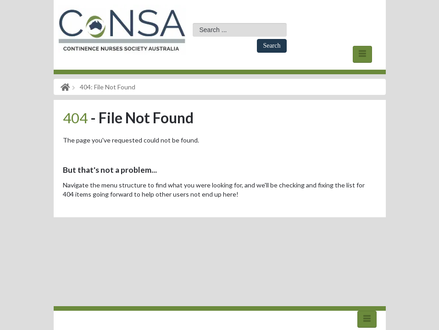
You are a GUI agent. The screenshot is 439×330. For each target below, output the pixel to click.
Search (271, 45)
